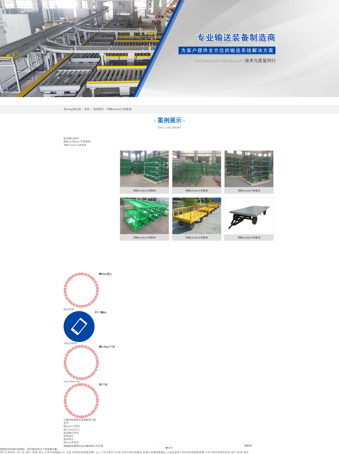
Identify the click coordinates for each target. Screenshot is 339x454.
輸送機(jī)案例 (71, 138)
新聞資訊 (68, 436)
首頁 (87, 109)
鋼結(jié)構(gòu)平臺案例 (77, 141)
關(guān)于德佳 (72, 426)
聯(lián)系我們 (71, 442)
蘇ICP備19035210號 (264, 445)
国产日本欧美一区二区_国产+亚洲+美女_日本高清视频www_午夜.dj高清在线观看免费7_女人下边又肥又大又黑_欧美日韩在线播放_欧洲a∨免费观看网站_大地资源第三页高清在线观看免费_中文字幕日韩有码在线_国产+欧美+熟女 (124, 452)
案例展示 (98, 109)
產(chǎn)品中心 (72, 429)
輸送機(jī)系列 (71, 433)
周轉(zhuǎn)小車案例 (119, 109)
